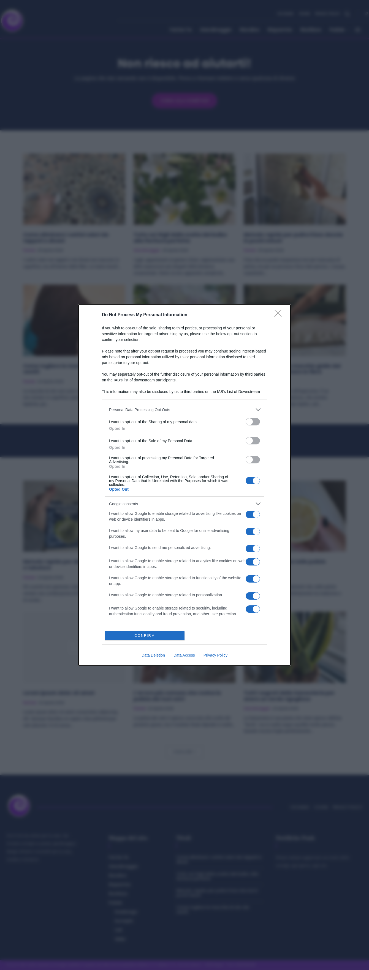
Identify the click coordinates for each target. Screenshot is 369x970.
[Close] (280, 315)
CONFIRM (144, 636)
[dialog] (184, 485)
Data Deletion (153, 655)
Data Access (184, 655)
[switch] (253, 421)
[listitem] (184, 409)
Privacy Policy (215, 655)
